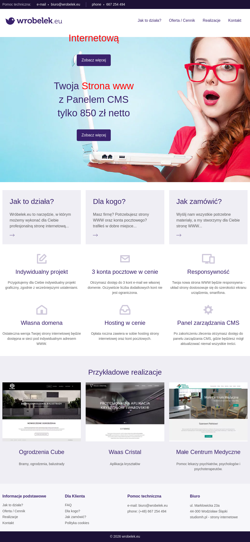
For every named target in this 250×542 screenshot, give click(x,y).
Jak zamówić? (75, 517)
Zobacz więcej (94, 60)
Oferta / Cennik (182, 20)
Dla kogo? (72, 511)
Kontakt (234, 20)
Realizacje (212, 20)
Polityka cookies (77, 523)
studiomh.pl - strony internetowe (214, 517)
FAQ (68, 505)
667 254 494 (115, 4)
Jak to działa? (149, 20)
